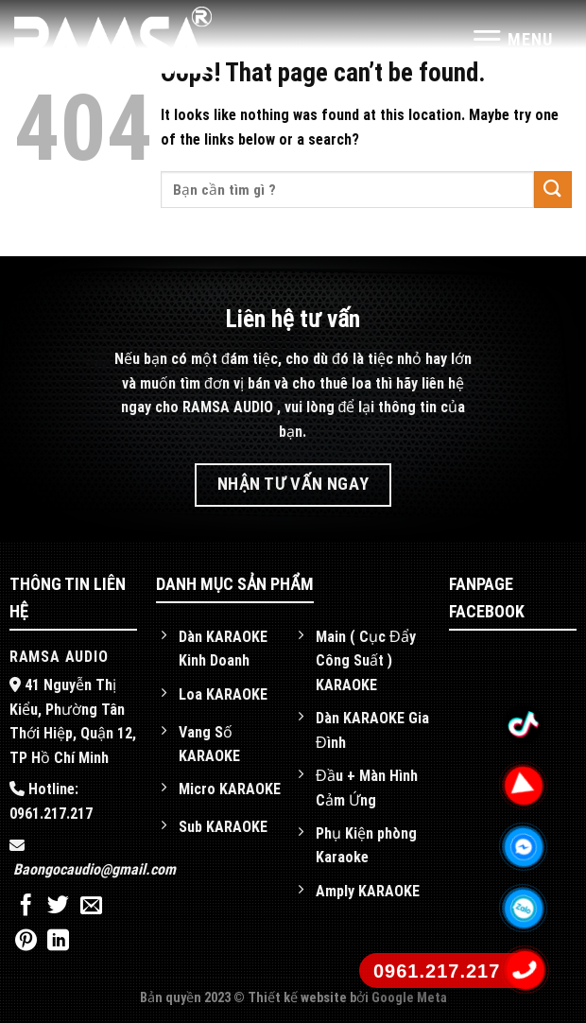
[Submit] (553, 189)
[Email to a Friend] (91, 906)
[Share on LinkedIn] (58, 941)
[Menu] (512, 39)
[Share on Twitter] (58, 906)
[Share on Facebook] (26, 906)
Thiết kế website (299, 998)
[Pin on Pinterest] (26, 941)
